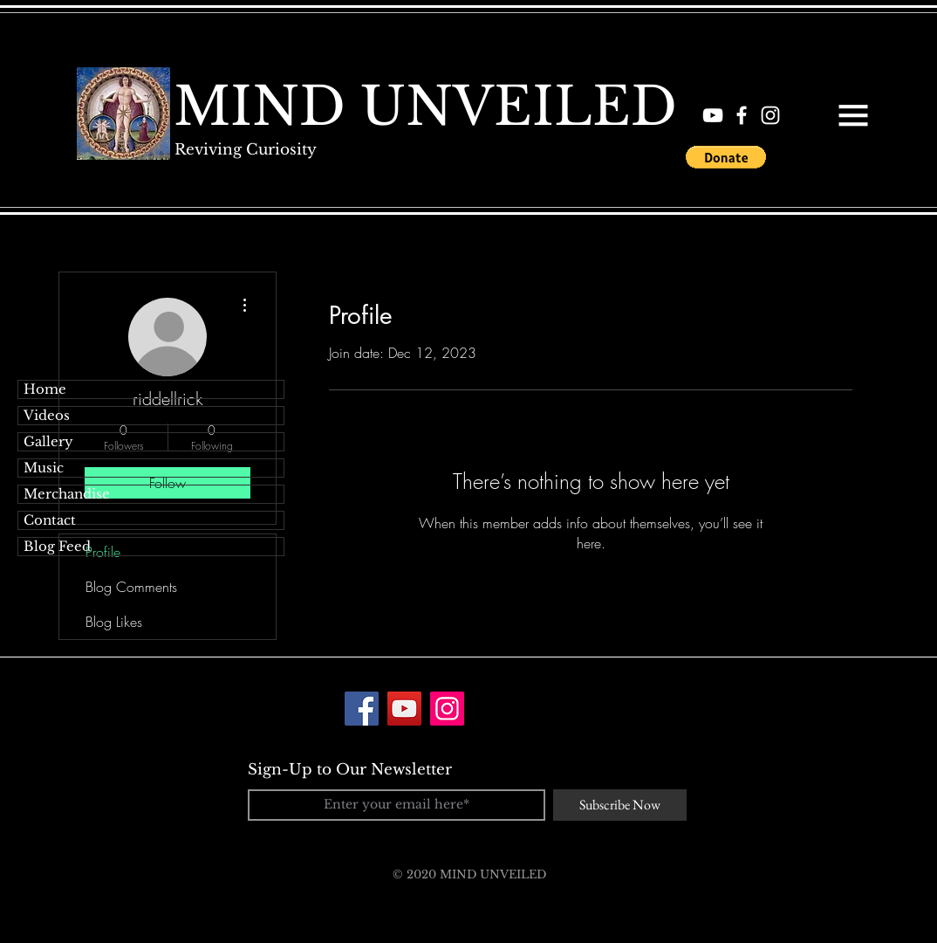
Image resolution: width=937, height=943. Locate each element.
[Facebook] (362, 709)
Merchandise (67, 493)
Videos (47, 415)
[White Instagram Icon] (770, 115)
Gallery (48, 441)
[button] (853, 115)
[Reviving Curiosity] (245, 150)
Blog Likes (113, 621)
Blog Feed (57, 546)
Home (45, 389)
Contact (50, 520)
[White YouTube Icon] (713, 115)
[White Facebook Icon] (741, 115)
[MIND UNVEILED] (425, 106)
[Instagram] (447, 709)
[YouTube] (404, 709)
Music (44, 467)
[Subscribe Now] (620, 805)
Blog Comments (131, 586)
